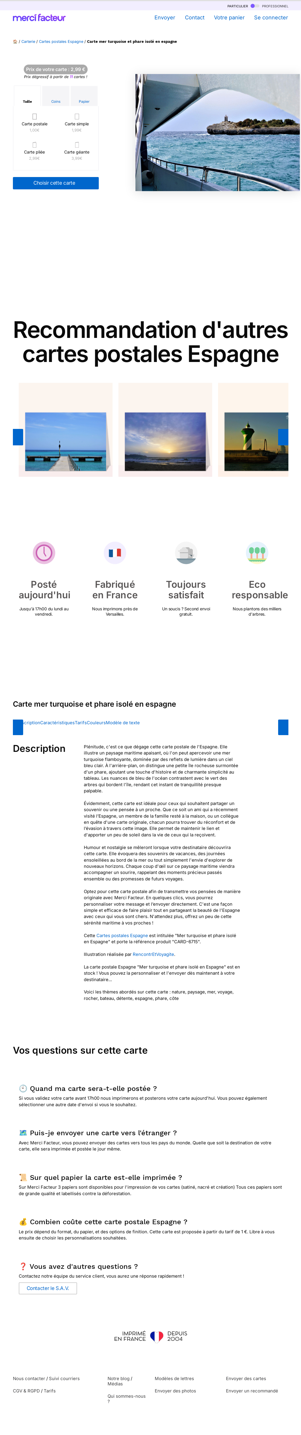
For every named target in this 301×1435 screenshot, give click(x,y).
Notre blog (119, 1378)
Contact (195, 17)
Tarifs (81, 722)
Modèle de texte (123, 722)
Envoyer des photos (175, 1391)
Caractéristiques (57, 722)
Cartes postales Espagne (61, 41)
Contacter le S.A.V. (48, 1288)
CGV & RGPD (26, 1391)
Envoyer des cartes (246, 1378)
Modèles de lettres (174, 1378)
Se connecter (271, 17)
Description (28, 722)
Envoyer (164, 17)
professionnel (269, 6)
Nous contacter (29, 1378)
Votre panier (229, 17)
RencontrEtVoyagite (153, 954)
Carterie (28, 41)
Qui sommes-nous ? (127, 1398)
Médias (115, 1384)
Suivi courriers (64, 1378)
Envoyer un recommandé (252, 1391)
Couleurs (96, 722)
